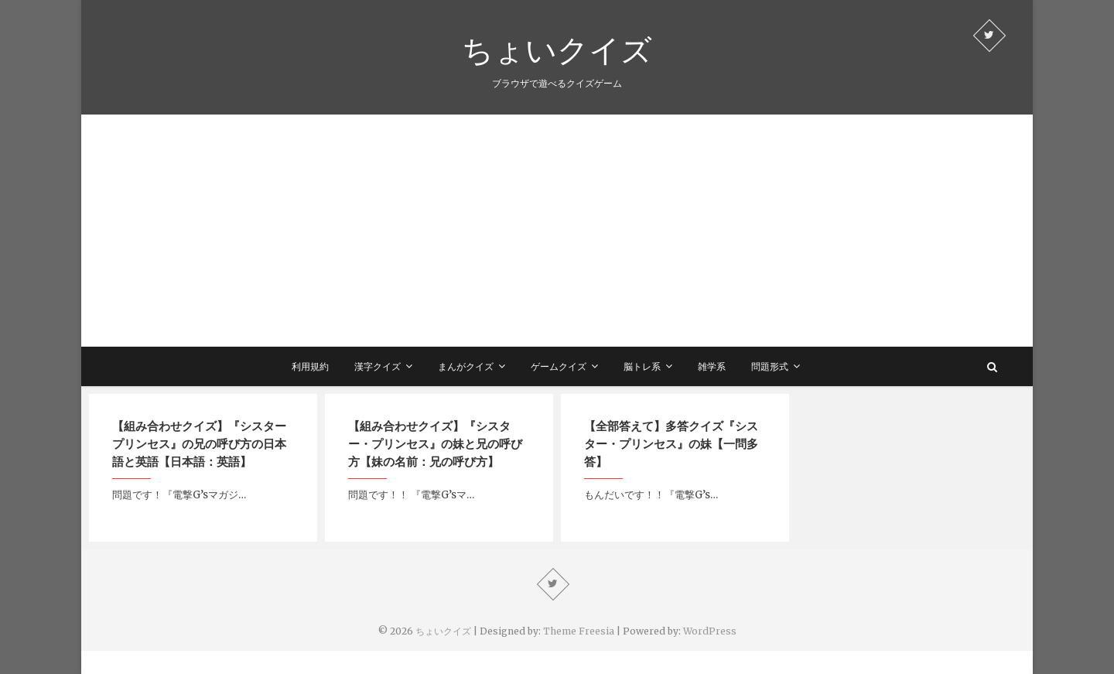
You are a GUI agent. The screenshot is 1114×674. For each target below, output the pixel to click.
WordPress (709, 631)
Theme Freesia (578, 631)
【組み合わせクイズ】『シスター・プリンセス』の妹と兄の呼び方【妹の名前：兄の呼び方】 (435, 443)
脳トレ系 (642, 366)
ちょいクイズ (557, 49)
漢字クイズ (377, 366)
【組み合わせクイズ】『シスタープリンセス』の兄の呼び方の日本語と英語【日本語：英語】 (199, 443)
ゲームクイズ (558, 366)
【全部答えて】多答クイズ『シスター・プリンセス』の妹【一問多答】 (671, 443)
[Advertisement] (557, 230)
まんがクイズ (466, 366)
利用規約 (310, 366)
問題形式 (769, 366)
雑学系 (712, 366)
